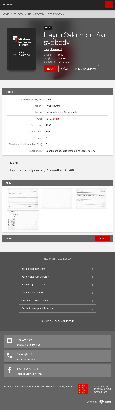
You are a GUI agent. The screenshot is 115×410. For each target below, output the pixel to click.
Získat (50, 68)
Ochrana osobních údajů (34, 300)
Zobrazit (102, 238)
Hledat (107, 3)
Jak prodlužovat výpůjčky (35, 276)
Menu (7, 4)
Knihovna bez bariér (32, 292)
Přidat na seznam (85, 68)
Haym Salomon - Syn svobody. (46, 14)
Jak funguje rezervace (33, 284)
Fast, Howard (53, 49)
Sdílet (64, 68)
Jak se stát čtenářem (33, 268)
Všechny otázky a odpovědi (58, 321)
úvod (6, 14)
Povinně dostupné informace (37, 308)
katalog (19, 14)
